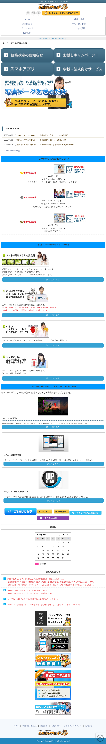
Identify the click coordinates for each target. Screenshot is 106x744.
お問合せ (27, 33)
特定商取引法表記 (29, 726)
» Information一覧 (12, 151)
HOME (16, 726)
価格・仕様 (79, 19)
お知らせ (19, 135)
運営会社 (43, 726)
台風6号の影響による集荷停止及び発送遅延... (57, 145)
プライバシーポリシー (72, 726)
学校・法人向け (79, 24)
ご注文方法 (27, 24)
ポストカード (27, 28)
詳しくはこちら (53, 279)
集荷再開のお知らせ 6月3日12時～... (55, 140)
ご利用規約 (55, 726)
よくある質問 (79, 28)
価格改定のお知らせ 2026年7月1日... (55, 135)
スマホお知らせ (29, 135)
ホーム (27, 19)
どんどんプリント (51, 741)
